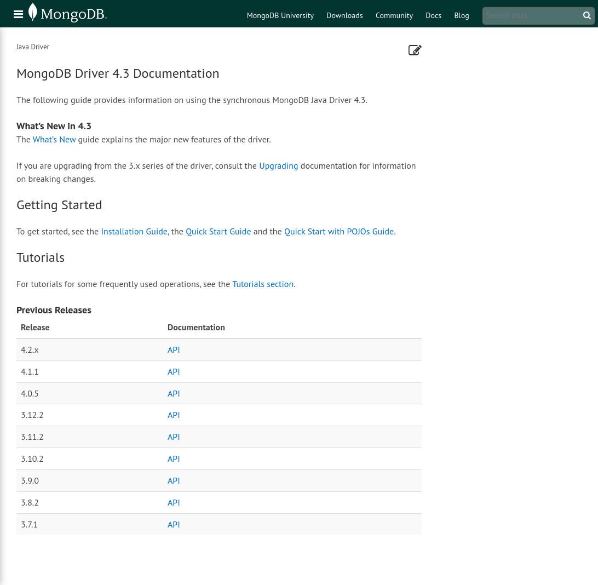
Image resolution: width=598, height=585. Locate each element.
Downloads (344, 15)
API (174, 349)
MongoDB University (280, 15)
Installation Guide (134, 231)
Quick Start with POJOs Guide (339, 231)
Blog (461, 15)
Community (394, 15)
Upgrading (278, 165)
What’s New (54, 139)
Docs (433, 15)
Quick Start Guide (218, 231)
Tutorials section (263, 283)
